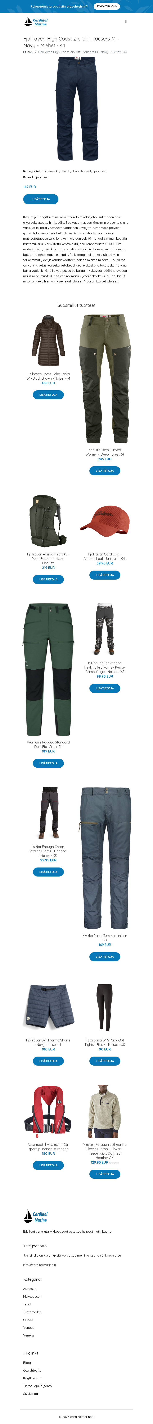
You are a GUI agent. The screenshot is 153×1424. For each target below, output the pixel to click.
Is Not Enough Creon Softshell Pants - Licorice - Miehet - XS (48, 851)
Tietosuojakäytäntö (37, 1386)
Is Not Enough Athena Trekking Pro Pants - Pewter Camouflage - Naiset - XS (105, 667)
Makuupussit (32, 1297)
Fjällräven (100, 171)
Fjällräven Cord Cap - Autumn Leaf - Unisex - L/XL (105, 556)
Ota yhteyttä (32, 1370)
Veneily (28, 1335)
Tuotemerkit (50, 171)
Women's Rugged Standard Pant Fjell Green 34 (48, 744)
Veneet (28, 1328)
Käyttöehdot (32, 1378)
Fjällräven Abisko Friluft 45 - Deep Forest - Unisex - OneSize (48, 558)
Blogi (27, 1363)
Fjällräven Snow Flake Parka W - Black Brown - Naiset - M (48, 376)
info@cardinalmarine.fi (39, 1265)
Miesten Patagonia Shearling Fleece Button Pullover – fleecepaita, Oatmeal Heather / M (105, 1151)
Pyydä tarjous (107, 6)
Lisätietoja (41, 199)
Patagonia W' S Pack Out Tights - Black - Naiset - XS (105, 1042)
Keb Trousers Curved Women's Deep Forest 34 (105, 452)
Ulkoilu (65, 171)
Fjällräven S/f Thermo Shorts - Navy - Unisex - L (48, 1042)
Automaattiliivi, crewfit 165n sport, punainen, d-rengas (48, 1146)
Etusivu (28, 52)
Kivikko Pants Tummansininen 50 (104, 938)
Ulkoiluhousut (81, 171)
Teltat (27, 1304)
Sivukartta (30, 1394)
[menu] (126, 21)
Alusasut (29, 1289)
